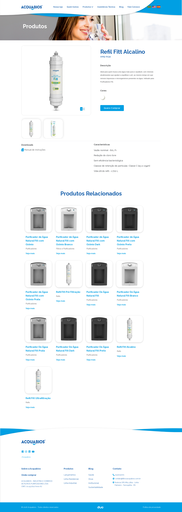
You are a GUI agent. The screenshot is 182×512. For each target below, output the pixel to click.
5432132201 (119, 475)
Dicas (90, 479)
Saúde (91, 475)
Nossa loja (58, 7)
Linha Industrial (70, 483)
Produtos (87, 7)
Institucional (93, 483)
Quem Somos (73, 7)
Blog (121, 7)
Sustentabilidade (95, 487)
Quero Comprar (112, 108)
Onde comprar (28, 475)
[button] (81, 109)
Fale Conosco (134, 7)
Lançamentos (70, 475)
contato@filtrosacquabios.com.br (128, 479)
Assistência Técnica (106, 7)
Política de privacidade (152, 507)
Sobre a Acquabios (31, 468)
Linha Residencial (71, 479)
